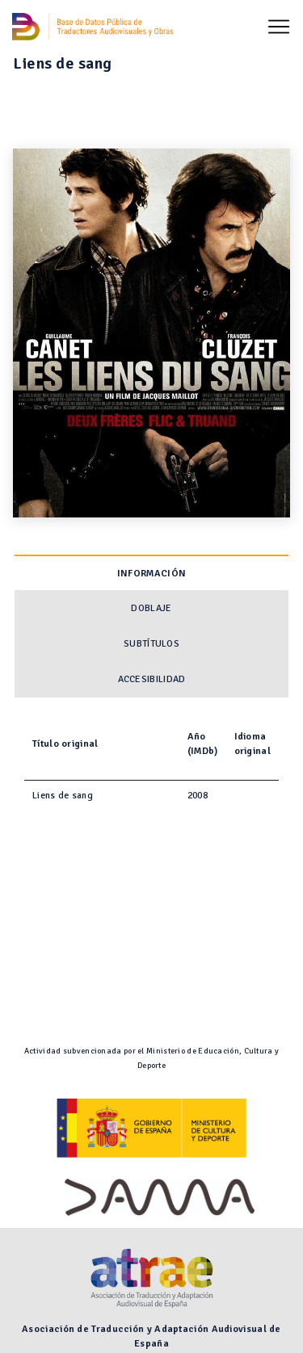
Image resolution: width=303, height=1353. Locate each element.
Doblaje (151, 608)
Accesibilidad (152, 679)
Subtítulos (151, 644)
